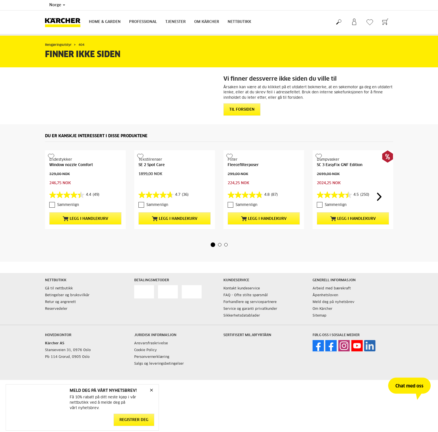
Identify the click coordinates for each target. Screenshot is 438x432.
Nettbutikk (239, 22)
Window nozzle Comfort (71, 165)
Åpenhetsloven (325, 295)
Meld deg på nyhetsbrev (333, 302)
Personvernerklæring (151, 357)
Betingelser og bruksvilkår (67, 295)
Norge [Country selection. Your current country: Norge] (57, 5)
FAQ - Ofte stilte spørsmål (245, 295)
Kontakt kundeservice (241, 288)
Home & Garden (105, 22)
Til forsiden (242, 109)
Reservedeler (56, 309)
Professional (143, 22)
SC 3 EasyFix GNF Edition (339, 165)
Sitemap (319, 315)
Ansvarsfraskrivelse (151, 343)
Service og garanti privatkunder (250, 309)
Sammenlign (68, 205)
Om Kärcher (206, 22)
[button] (213, 244)
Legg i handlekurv (85, 218)
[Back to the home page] (65, 22)
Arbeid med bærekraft (332, 288)
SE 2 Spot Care (151, 165)
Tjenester (175, 22)
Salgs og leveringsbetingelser (159, 364)
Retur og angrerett (60, 302)
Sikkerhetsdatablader (241, 315)
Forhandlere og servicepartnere (250, 302)
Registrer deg (133, 420)
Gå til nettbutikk (59, 288)
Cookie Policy (145, 350)
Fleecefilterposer (243, 165)
